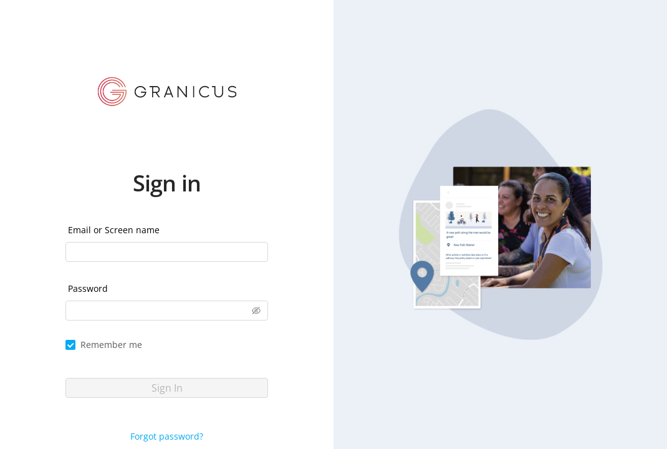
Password (88, 288)
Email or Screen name (114, 230)
